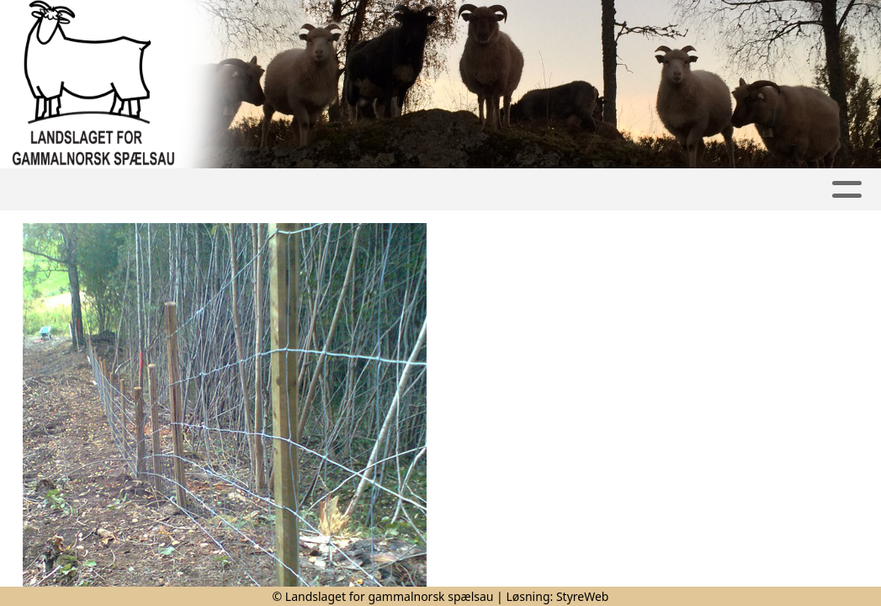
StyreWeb (582, 596)
